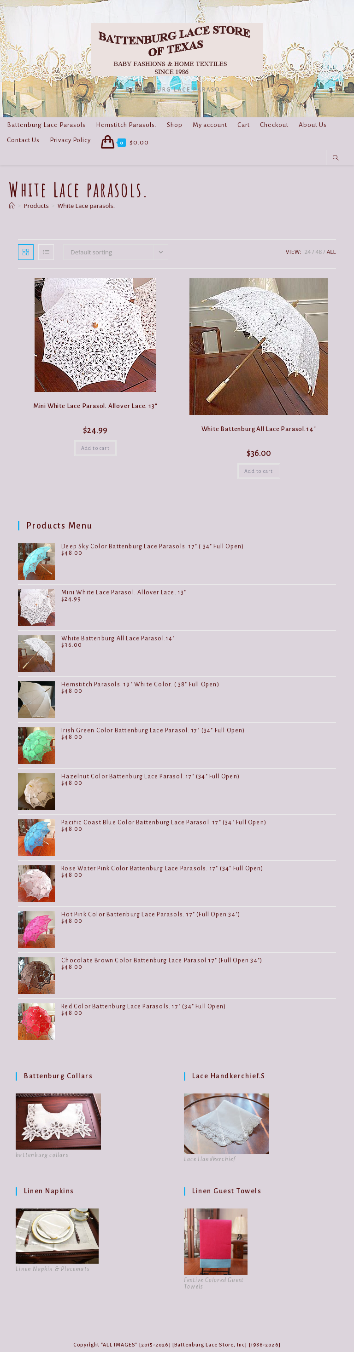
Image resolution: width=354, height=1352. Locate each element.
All (331, 252)
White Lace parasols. (86, 205)
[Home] (12, 205)
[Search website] (335, 158)
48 (319, 252)
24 (307, 252)
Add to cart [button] (95, 448)
